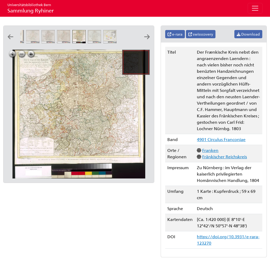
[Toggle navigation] (255, 8)
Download (248, 34)
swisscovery (200, 34)
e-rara (175, 34)
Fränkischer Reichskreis (224, 156)
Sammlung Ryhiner (30, 8)
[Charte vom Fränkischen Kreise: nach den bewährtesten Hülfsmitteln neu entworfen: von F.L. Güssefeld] (33, 41)
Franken (210, 150)
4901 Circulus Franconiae (221, 139)
